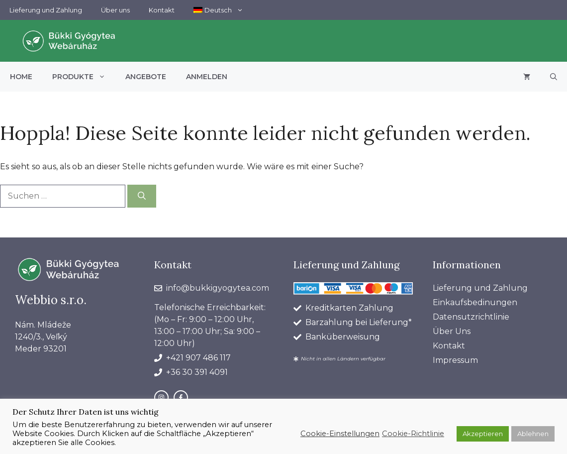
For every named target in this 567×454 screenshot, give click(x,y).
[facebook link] (181, 397)
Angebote (145, 76)
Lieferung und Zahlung (45, 10)
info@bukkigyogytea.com (217, 288)
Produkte (83, 77)
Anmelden (206, 76)
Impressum (455, 360)
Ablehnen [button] (533, 434)
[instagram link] (161, 397)
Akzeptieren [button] (483, 434)
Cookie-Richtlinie (413, 433)
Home (21, 76)
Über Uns (452, 331)
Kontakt (162, 10)
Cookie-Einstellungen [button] (339, 433)
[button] (553, 77)
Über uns (115, 10)
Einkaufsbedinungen (475, 302)
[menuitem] (218, 10)
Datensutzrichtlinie (471, 317)
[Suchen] (141, 196)
